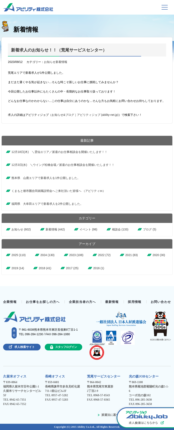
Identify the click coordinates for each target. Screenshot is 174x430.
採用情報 (134, 302)
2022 (104, 255)
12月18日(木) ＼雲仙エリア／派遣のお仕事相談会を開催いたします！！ (59, 152)
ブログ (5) (149, 229)
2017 (72, 268)
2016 (98, 268)
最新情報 (112, 302)
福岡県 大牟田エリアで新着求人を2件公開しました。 (47, 203)
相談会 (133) (120, 229)
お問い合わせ (161, 302)
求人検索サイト (22, 347)
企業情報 (10, 302)
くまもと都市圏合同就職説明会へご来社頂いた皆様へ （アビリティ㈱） (58, 190)
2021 (131, 255)
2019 (17, 268)
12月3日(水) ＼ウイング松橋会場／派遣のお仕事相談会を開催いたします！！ (62, 164)
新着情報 (61, 62)
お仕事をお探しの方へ (43, 302)
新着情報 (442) (55, 229)
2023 (76, 255)
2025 (18, 255)
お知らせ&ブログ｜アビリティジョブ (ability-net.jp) (85, 114)
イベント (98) (88, 229)
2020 (159, 255)
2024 (47, 255)
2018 (45, 268)
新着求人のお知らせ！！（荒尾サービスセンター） (59, 50)
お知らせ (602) (21, 229)
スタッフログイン (63, 347)
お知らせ (50, 62)
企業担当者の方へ (82, 302)
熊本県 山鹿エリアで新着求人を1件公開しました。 (45, 178)
